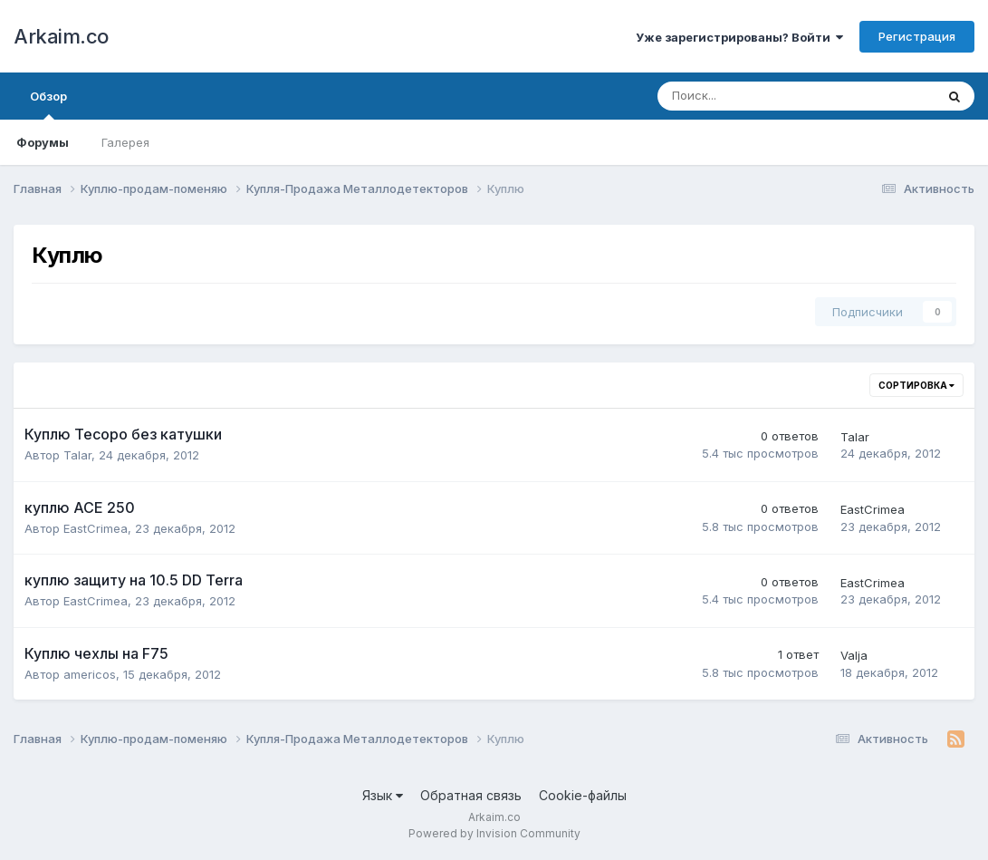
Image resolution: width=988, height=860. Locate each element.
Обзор (48, 104)
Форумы (42, 142)
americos (89, 674)
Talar (77, 455)
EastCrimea (95, 528)
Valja (854, 655)
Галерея (125, 142)
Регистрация (916, 36)
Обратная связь (471, 795)
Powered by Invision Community (494, 833)
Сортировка (916, 385)
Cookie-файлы (583, 795)
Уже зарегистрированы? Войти (739, 37)
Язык (382, 795)
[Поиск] (746, 96)
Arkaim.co (61, 36)
